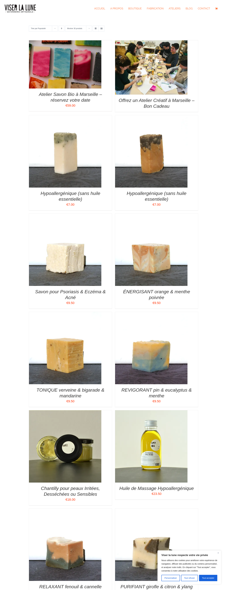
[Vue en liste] (101, 28)
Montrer (74, 28)
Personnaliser (170, 578)
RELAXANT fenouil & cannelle (70, 586)
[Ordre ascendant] (61, 29)
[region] (189, 567)
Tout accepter (208, 578)
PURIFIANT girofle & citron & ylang (157, 586)
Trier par (38, 28)
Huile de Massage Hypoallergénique (156, 488)
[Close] (218, 553)
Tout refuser (189, 578)
